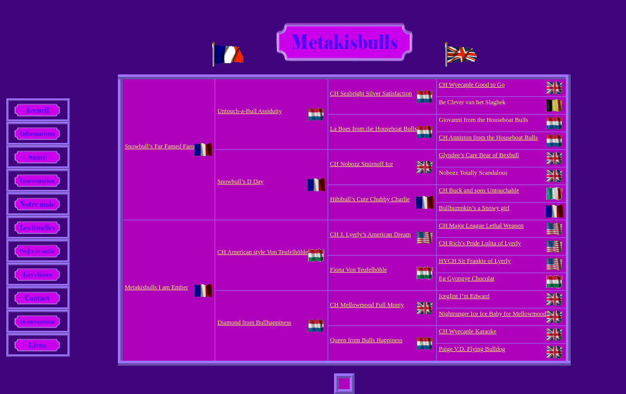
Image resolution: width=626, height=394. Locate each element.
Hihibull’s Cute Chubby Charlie (370, 199)
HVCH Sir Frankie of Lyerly (475, 260)
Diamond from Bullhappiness (254, 322)
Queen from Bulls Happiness (366, 340)
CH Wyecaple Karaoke (467, 331)
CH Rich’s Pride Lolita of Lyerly (480, 243)
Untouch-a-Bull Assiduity (249, 111)
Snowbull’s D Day (240, 181)
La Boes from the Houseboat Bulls (373, 128)
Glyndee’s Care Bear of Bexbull (479, 155)
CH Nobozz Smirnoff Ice (361, 164)
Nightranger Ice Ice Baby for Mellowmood (492, 313)
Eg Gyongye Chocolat (466, 278)
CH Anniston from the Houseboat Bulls (488, 137)
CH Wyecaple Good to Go (472, 84)
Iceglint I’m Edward (464, 296)
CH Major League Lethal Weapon (481, 225)
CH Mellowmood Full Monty (367, 304)
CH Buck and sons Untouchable (479, 190)
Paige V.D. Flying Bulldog (472, 349)
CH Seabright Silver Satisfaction (371, 93)
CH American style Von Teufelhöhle (262, 252)
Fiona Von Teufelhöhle (358, 269)
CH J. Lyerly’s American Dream (370, 234)
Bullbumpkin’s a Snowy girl (474, 208)
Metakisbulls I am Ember (156, 287)
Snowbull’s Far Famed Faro (160, 146)
